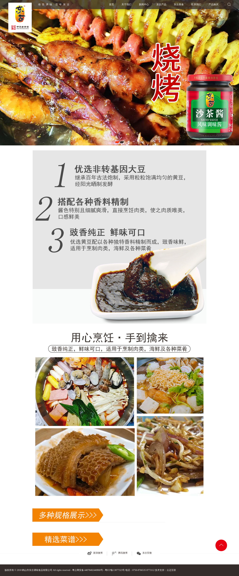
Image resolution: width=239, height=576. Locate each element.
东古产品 (161, 4)
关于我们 (126, 4)
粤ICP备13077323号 (115, 570)
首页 (111, 4)
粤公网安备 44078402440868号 (87, 570)
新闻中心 (144, 4)
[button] (117, 142)
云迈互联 (171, 570)
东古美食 (179, 4)
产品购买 (214, 4)
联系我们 (196, 4)
